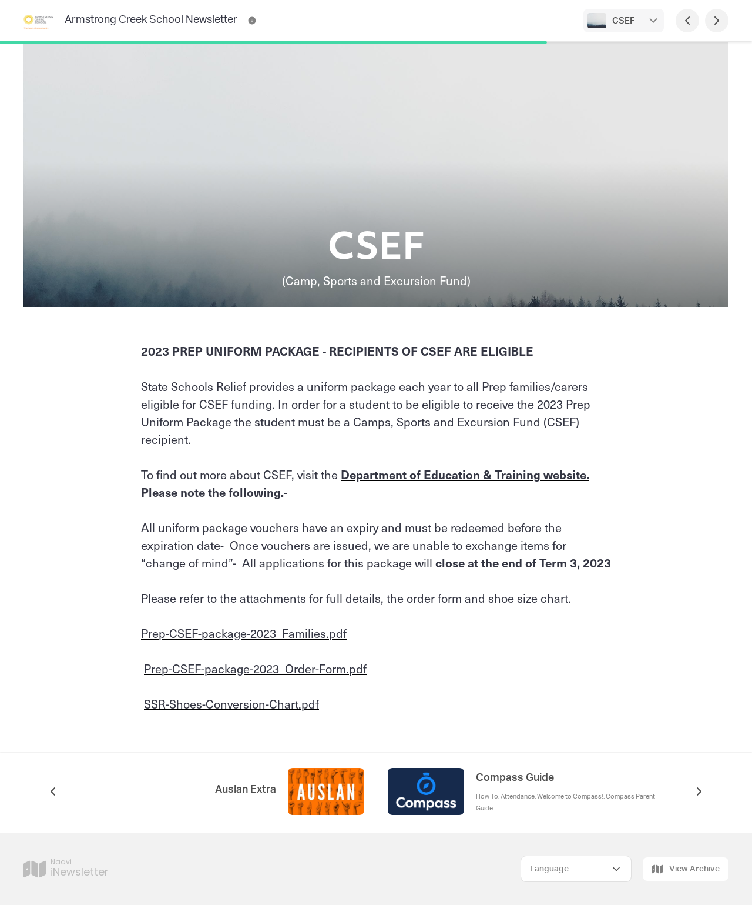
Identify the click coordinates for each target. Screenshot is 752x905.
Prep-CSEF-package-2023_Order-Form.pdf (255, 668)
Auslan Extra (245, 789)
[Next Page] (716, 20)
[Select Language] (576, 868)
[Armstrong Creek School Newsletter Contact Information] (252, 20)
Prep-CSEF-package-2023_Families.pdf (244, 633)
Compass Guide (515, 778)
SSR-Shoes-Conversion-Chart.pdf (231, 704)
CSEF (623, 20)
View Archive (686, 869)
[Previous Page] (687, 20)
